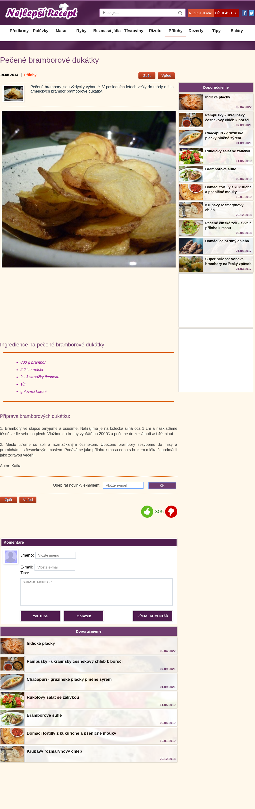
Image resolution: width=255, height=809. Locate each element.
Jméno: (48, 555)
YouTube (40, 616)
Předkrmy (19, 30)
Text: (24, 573)
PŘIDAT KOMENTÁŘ (152, 616)
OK (162, 485)
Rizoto (155, 30)
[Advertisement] (215, 359)
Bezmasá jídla (106, 30)
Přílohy (176, 30)
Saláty (237, 30)
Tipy (216, 30)
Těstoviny (133, 30)
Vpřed (166, 75)
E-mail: (47, 567)
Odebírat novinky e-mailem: (98, 485)
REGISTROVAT (201, 13)
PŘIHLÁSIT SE (226, 13)
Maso (61, 30)
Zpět (147, 75)
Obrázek (83, 616)
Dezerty (195, 30)
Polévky (40, 30)
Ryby (81, 30)
